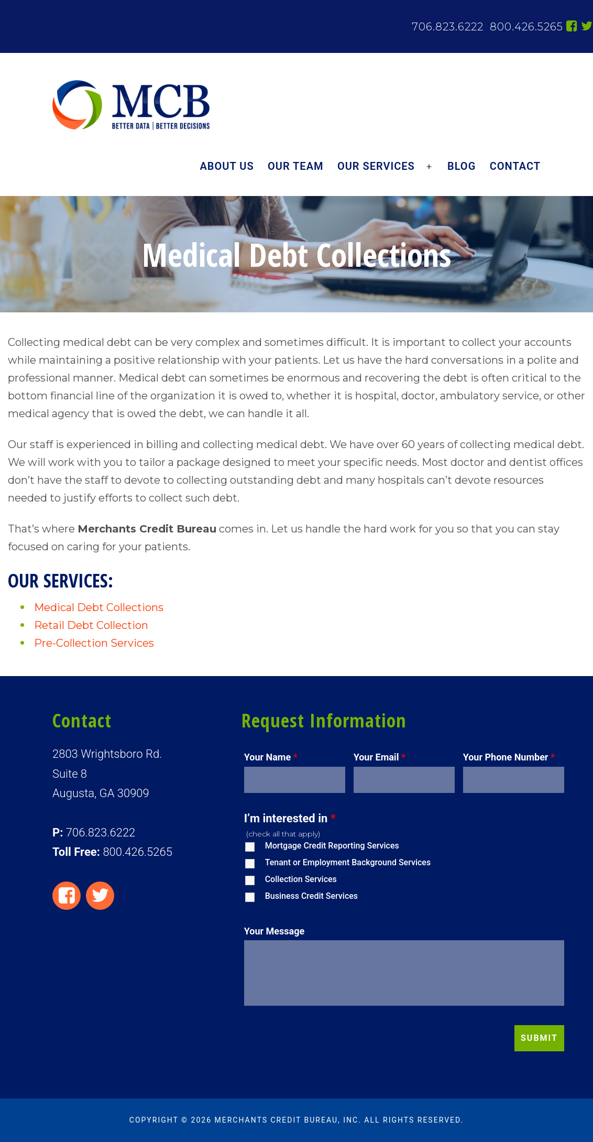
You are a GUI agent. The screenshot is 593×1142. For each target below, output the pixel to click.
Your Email (379, 757)
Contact (515, 166)
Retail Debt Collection (91, 625)
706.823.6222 (448, 26)
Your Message (274, 931)
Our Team (296, 166)
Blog (461, 166)
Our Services (376, 166)
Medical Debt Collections (98, 607)
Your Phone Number (509, 757)
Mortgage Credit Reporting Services (332, 846)
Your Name (271, 757)
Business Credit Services (311, 896)
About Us (227, 166)
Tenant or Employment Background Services (348, 862)
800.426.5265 (525, 26)
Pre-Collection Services (94, 643)
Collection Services (301, 879)
